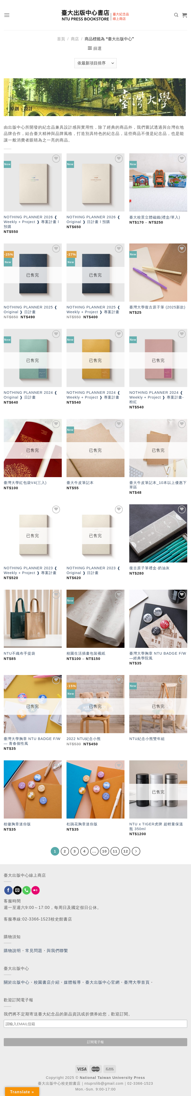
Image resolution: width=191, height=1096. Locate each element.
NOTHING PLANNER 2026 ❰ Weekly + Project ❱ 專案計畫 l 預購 (31, 221)
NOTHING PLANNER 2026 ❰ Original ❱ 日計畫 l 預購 (93, 219)
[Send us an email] (17, 890)
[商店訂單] (95, 63)
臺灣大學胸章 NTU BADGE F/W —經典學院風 (157, 655)
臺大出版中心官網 (102, 982)
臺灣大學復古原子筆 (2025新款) (157, 307)
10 (104, 851)
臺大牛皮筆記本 (80, 483)
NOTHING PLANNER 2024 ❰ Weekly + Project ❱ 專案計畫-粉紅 (156, 397)
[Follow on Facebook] (8, 890)
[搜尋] (176, 15)
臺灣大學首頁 (137, 982)
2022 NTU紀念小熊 (84, 739)
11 (115, 851)
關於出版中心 (17, 982)
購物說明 (12, 950)
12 (125, 851)
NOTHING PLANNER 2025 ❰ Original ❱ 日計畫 (31, 309)
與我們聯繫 (57, 950)
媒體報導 (72, 982)
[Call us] (26, 890)
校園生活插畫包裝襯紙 (86, 653)
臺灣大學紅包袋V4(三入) (25, 483)
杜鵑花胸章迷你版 (82, 824)
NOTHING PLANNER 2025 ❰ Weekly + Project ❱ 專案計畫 (93, 309)
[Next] (136, 851)
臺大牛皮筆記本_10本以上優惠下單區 (158, 485)
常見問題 (33, 950)
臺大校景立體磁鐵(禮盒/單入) (154, 217)
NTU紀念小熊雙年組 (147, 739)
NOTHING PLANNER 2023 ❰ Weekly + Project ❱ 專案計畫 (31, 570)
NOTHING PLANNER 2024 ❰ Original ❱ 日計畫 (31, 395)
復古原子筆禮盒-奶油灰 (149, 568)
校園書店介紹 (47, 982)
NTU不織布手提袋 (19, 653)
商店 (75, 39)
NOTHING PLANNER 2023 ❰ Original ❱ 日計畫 (93, 570)
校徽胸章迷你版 (17, 824)
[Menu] (7, 15)
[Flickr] (35, 890)
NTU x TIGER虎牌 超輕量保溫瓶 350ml (156, 826)
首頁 (61, 39)
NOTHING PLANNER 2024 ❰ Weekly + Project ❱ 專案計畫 (93, 395)
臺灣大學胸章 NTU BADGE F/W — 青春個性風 (32, 741)
